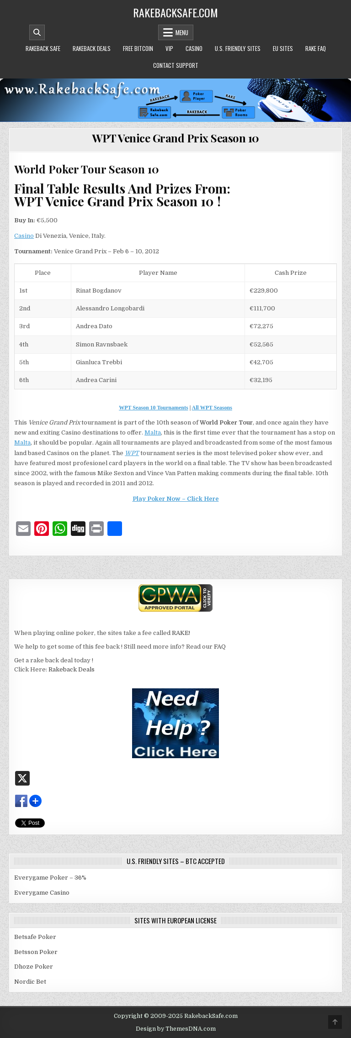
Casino (194, 48)
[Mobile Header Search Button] (37, 32)
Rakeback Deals (92, 48)
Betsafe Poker (35, 936)
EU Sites (283, 48)
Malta (152, 432)
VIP (169, 48)
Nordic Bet (30, 981)
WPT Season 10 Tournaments (153, 407)
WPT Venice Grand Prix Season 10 (175, 138)
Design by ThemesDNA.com (176, 1029)
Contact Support (175, 65)
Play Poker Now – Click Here (176, 498)
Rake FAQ (315, 48)
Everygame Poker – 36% (50, 877)
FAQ (220, 646)
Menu (182, 32)
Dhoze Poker (33, 966)
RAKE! (181, 632)
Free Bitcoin (138, 48)
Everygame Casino (41, 892)
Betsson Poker (36, 952)
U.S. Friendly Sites (238, 48)
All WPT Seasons (212, 407)
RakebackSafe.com (175, 12)
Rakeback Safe (43, 48)
